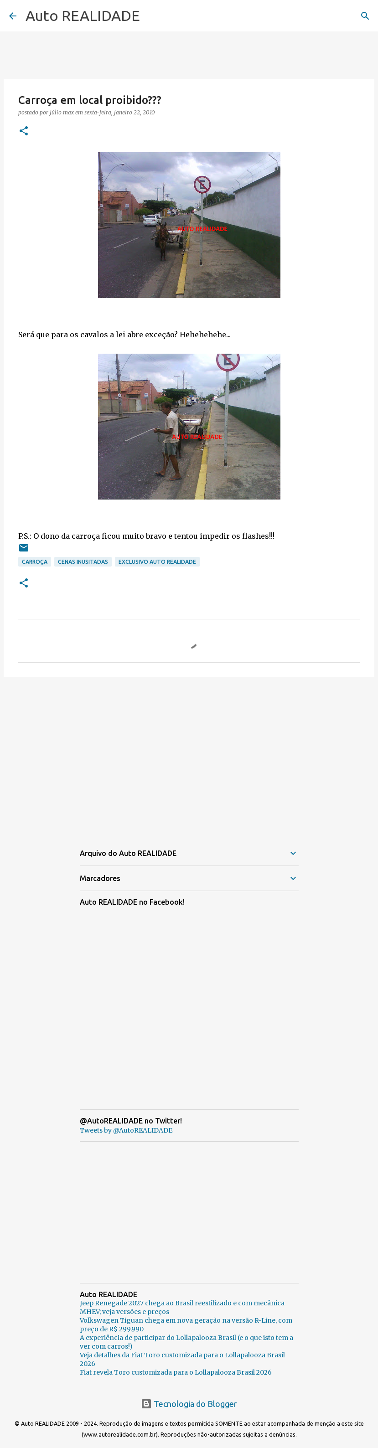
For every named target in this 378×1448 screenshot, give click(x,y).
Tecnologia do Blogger (189, 1403)
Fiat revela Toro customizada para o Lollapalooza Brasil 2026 (176, 1372)
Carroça (34, 562)
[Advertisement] (189, 755)
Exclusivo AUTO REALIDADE (157, 562)
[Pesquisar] (365, 16)
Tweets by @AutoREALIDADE (126, 1130)
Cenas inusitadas (83, 562)
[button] (23, 131)
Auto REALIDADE (83, 15)
